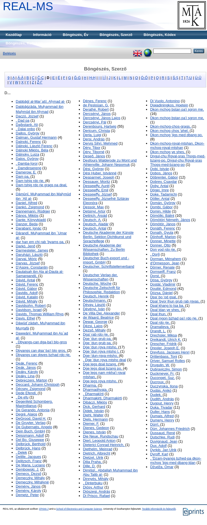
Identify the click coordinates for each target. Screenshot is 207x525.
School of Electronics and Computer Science (79, 509)
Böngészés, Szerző (116, 35)
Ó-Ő (144, 78)
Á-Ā (20, 78)
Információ (42, 35)
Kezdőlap (14, 35)
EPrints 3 (44, 509)
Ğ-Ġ (77, 78)
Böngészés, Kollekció (24, 43)
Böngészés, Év (75, 35)
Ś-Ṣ (175, 78)
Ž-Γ (39, 82)
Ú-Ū (198, 78)
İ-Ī (104, 78)
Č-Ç (40, 78)
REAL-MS (28, 6)
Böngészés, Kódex (160, 35)
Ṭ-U (189, 78)
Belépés (9, 53)
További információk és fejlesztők (159, 509)
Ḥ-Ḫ (92, 78)
